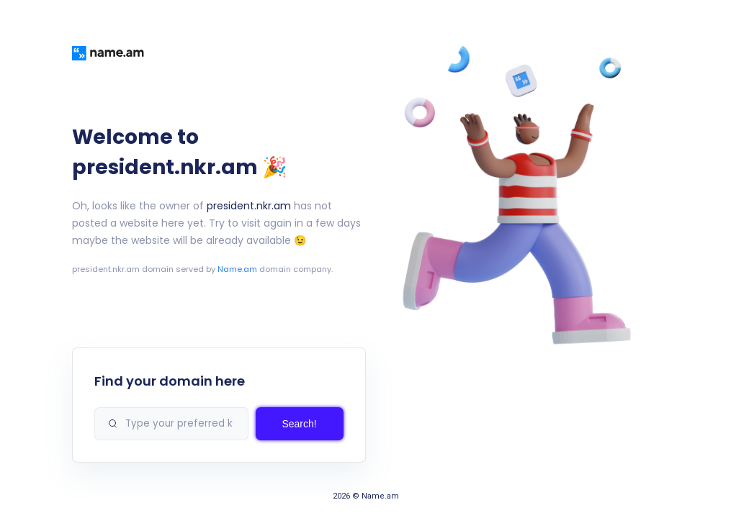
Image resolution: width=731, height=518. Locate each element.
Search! (299, 424)
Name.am (237, 269)
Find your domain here (169, 381)
